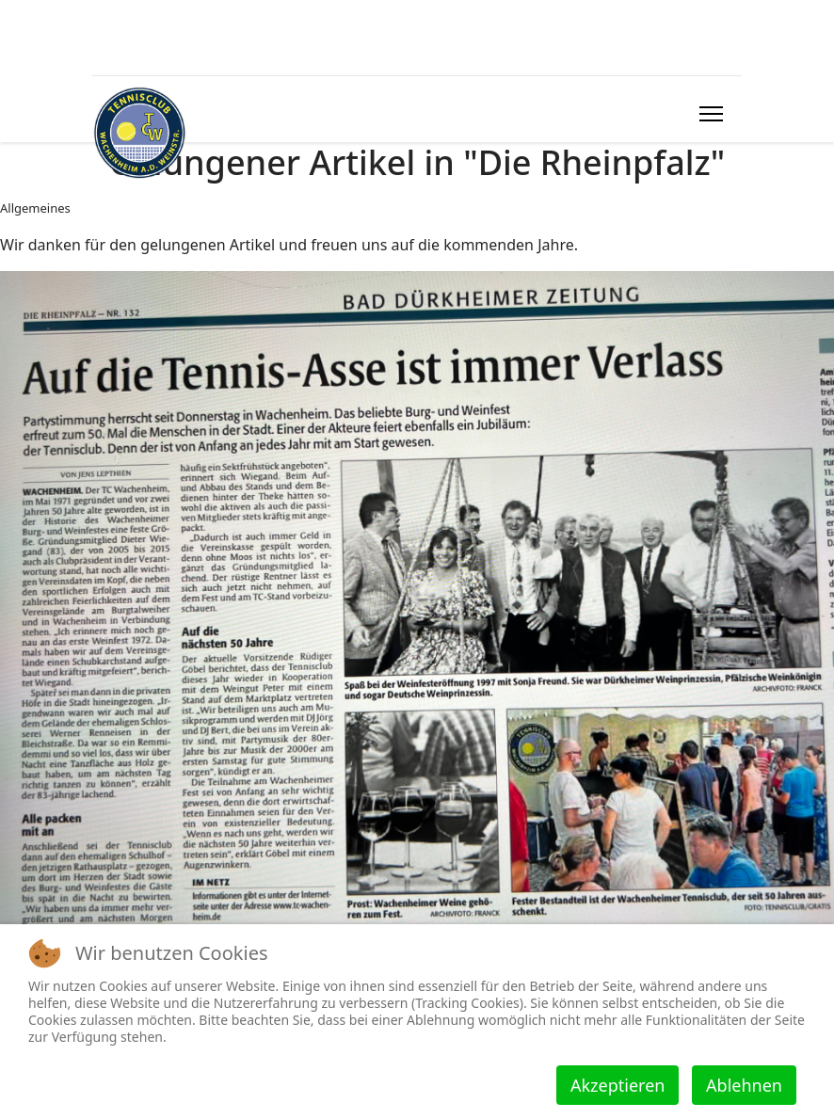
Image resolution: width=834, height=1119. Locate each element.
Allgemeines (35, 208)
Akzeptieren (617, 1085)
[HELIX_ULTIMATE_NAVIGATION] (711, 114)
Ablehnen (744, 1085)
